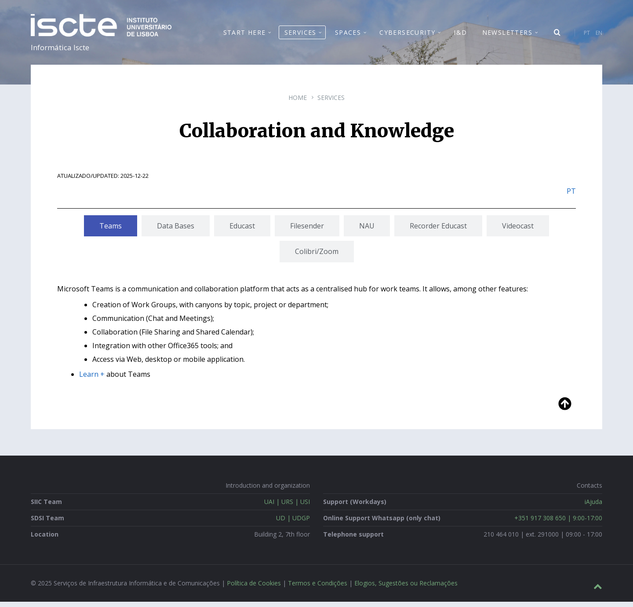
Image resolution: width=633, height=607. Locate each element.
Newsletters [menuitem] (507, 35)
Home (297, 103)
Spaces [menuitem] (348, 35)
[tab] (110, 231)
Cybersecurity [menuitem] (407, 35)
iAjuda (593, 507)
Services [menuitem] (300, 35)
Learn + (92, 379)
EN (599, 35)
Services (331, 103)
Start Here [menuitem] (244, 35)
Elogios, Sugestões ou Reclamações (406, 588)
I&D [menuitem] (460, 35)
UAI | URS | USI (287, 507)
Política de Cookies (254, 588)
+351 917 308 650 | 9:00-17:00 (558, 523)
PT (587, 35)
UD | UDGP (293, 523)
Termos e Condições (317, 588)
